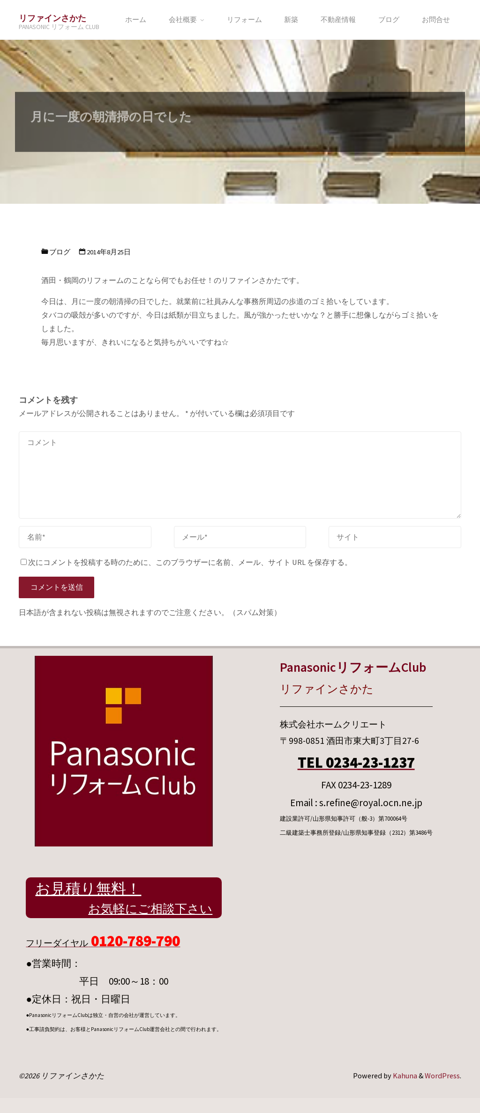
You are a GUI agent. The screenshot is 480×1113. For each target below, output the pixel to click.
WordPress (442, 1075)
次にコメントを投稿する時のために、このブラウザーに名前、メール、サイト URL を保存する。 (186, 562)
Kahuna (404, 1075)
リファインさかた (52, 17)
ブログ (59, 252)
